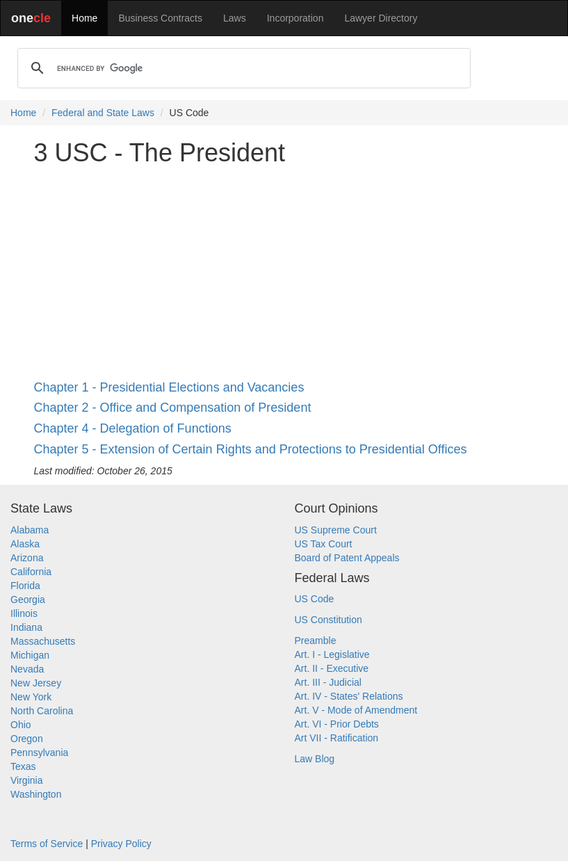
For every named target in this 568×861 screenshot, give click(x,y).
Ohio (20, 724)
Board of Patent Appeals (347, 557)
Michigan (29, 655)
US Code (314, 598)
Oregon (26, 738)
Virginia (26, 780)
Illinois (24, 613)
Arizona (26, 557)
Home (84, 18)
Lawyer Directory (380, 18)
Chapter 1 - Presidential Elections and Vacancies (169, 387)
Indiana (26, 627)
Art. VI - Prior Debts (337, 724)
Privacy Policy (121, 843)
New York (30, 696)
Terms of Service (46, 843)
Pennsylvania (39, 752)
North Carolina (41, 710)
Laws (234, 18)
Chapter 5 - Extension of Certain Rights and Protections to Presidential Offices (250, 449)
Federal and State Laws (102, 112)
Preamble (315, 640)
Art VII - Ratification (337, 737)
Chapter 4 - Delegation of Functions (133, 428)
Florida (25, 585)
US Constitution (328, 619)
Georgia (27, 599)
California (30, 571)
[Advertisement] (284, 274)
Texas (23, 766)
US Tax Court (323, 543)
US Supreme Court (336, 530)
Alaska (25, 543)
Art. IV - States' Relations (349, 696)
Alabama (29, 530)
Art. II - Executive (332, 668)
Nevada (27, 669)
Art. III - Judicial (328, 682)
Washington (35, 794)
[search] (242, 68)
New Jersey (35, 683)
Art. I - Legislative (332, 654)
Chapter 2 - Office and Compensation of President (172, 408)
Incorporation (295, 18)
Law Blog (315, 758)
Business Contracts (160, 18)
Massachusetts (42, 641)
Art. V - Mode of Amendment (356, 710)
